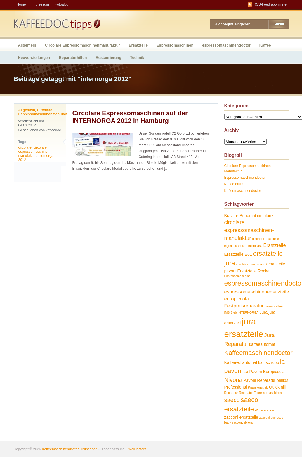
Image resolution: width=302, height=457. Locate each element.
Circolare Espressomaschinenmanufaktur (82, 45)
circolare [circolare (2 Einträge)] (265, 215)
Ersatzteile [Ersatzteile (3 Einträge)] (274, 245)
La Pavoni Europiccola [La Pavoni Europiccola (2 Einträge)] (264, 371)
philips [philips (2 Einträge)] (282, 380)
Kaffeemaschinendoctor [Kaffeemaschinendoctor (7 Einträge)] (258, 352)
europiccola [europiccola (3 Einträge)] (236, 298)
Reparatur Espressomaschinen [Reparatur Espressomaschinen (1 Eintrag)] (260, 392)
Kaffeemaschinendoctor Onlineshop (69, 449)
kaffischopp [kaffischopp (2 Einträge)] (268, 362)
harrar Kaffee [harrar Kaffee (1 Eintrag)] (274, 306)
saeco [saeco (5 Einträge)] (232, 400)
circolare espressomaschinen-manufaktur (34, 151)
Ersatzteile (138, 45)
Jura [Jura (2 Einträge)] (263, 312)
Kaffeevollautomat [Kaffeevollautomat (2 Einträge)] (240, 362)
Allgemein (27, 45)
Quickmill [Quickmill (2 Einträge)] (277, 387)
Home (21, 4)
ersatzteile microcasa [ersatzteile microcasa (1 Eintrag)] (250, 264)
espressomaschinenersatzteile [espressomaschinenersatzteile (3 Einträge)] (256, 291)
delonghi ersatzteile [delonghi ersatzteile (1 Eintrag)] (265, 238)
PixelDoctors (136, 449)
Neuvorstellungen (34, 57)
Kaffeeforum (233, 184)
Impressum (40, 4)
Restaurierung (108, 57)
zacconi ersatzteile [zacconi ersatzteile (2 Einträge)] (241, 417)
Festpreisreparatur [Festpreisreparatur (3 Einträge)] (244, 305)
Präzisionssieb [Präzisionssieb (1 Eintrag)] (258, 387)
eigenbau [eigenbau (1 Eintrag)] (230, 246)
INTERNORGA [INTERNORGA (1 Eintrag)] (248, 312)
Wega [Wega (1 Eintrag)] (259, 410)
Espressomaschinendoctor (244, 178)
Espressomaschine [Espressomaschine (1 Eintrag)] (237, 276)
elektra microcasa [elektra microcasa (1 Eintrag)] (250, 246)
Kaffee (265, 45)
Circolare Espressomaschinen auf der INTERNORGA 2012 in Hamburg (130, 116)
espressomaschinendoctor (226, 45)
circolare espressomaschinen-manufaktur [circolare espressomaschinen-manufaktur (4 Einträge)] (249, 230)
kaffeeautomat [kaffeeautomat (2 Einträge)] (262, 344)
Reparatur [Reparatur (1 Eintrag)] (231, 392)
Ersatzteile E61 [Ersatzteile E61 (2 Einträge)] (238, 254)
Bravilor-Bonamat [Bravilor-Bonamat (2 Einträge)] (240, 215)
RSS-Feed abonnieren (271, 4)
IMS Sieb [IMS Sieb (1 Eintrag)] (230, 312)
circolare (25, 147)
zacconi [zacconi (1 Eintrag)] (269, 410)
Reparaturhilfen (73, 57)
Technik (137, 57)
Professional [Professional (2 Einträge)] (235, 387)
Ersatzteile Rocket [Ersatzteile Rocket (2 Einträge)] (254, 271)
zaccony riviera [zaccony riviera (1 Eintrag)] (242, 422)
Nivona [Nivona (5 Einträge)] (233, 380)
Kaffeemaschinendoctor (242, 191)
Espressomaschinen (175, 45)
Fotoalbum (63, 4)
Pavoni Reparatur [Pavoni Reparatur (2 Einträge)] (259, 380)
